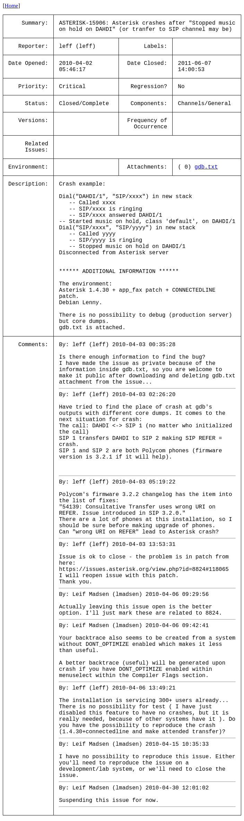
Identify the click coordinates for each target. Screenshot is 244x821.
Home (11, 6)
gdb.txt (206, 167)
